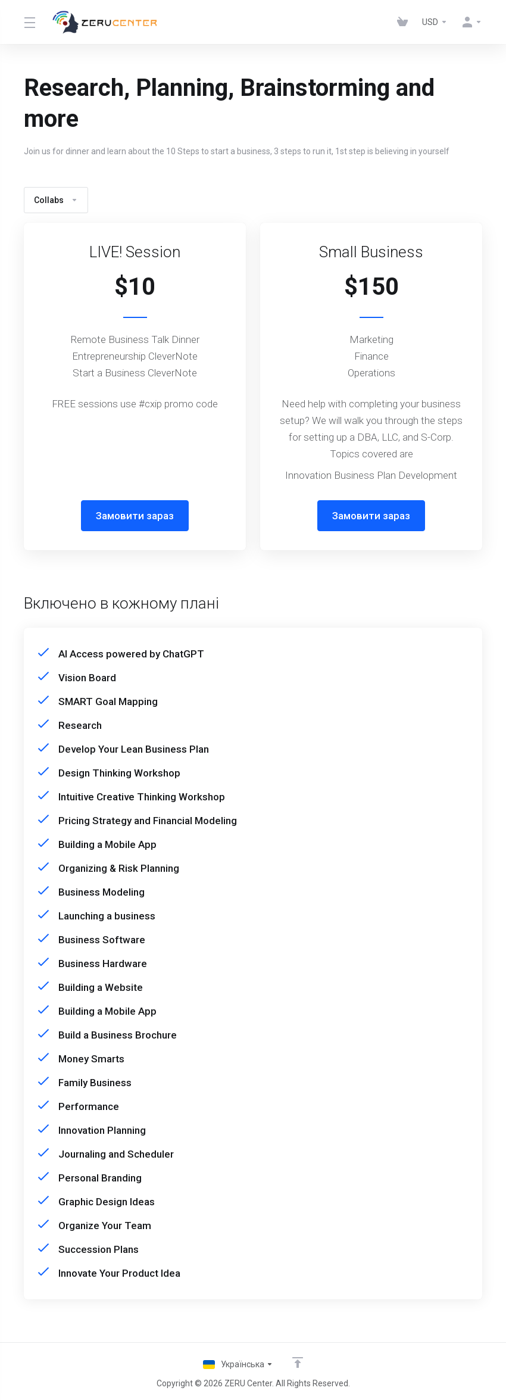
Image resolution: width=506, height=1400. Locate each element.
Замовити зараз (135, 516)
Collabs (56, 200)
